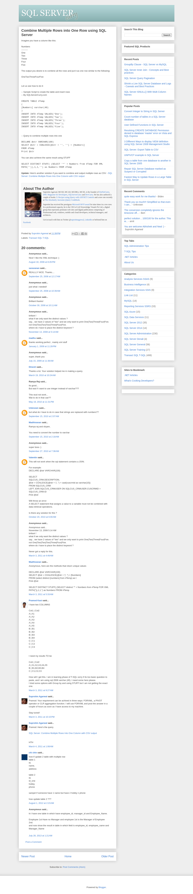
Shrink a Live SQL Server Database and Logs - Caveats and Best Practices (147, 85)
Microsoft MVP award (81, 204)
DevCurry (89, 195)
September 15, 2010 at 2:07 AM (44, 416)
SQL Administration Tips (136, 246)
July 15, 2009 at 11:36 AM (41, 361)
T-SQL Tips (130, 251)
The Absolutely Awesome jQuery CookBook (62, 200)
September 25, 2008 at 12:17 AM (44, 276)
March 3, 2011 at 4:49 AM (41, 555)
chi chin (33, 752)
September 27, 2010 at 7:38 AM (44, 451)
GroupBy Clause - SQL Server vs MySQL (145, 64)
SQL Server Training (134, 349)
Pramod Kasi (35, 600)
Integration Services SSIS (137, 290)
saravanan (34, 268)
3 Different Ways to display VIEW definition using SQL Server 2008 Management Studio (147, 143)
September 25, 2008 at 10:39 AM (44, 291)
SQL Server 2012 (133, 322)
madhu (32, 338)
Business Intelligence (135, 284)
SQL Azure (129, 311)
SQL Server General (134, 344)
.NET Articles (131, 257)
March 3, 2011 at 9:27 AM (41, 690)
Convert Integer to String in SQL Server (144, 111)
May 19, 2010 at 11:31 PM (41, 402)
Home (68, 856)
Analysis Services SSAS (136, 279)
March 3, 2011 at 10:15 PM (42, 717)
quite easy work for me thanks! (140, 196)
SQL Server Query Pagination (139, 78)
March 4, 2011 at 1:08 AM (41, 746)
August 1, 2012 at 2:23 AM (41, 803)
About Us (129, 262)
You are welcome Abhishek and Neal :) (144, 226)
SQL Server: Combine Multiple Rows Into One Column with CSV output (63, 733)
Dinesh (32, 367)
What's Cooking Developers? (139, 380)
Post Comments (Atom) (74, 867)
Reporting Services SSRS (137, 306)
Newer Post (28, 856)
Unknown (34, 408)
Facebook (27, 222)
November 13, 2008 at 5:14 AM (43, 332)
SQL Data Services (134, 317)
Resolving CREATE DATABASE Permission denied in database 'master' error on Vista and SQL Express (148, 133)
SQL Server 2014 (133, 328)
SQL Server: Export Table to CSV (141, 149)
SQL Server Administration (138, 333)
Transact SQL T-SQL (39, 238)
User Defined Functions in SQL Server (144, 125)
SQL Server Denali (134, 339)
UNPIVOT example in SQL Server (141, 155)
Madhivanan (35, 422)
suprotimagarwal (77, 220)
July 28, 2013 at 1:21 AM (40, 835)
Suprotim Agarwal (38, 696)
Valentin (33, 457)
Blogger (102, 887)
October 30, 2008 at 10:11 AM (43, 305)
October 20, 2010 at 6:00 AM (42, 517)
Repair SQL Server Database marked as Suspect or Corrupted (145, 170)
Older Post (107, 856)
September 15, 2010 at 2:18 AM (44, 436)
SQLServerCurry (75, 195)
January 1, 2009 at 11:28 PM (42, 346)
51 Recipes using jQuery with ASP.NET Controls (75, 197)
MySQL (128, 300)
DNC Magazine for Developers (55, 195)
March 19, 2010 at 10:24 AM (42, 375)
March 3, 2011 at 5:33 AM (41, 594)
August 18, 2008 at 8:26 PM (42, 262)
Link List (128, 295)
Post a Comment (34, 842)
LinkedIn (88, 220)
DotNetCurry (104, 192)
